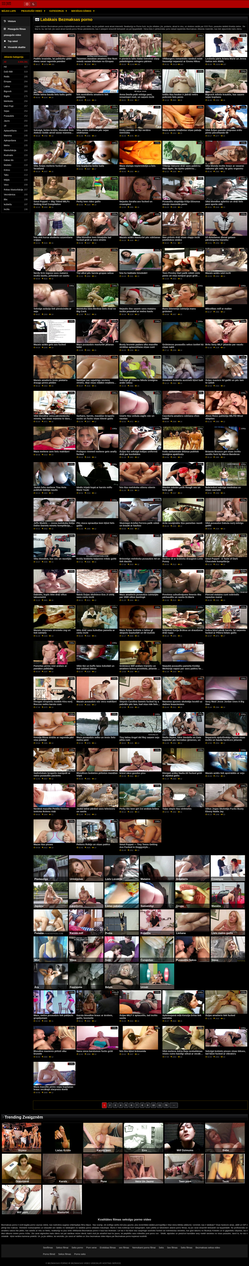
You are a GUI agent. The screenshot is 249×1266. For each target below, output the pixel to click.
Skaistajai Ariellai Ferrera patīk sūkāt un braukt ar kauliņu (139, 524)
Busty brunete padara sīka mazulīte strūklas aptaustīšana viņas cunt (138, 345)
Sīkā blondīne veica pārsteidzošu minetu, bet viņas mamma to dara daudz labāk (52, 418)
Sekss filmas (64, 1254)
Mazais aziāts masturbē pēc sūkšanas (139, 237)
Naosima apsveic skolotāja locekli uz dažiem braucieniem (182, 703)
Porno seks (80, 1254)
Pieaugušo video (32, 11)
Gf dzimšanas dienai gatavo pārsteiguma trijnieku (220, 238)
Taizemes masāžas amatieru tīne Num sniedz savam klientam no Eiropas (97, 60)
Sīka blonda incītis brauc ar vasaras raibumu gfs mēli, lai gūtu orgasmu (224, 167)
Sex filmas (172, 1247)
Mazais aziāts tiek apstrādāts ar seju (225, 773)
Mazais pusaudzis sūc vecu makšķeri (97, 701)
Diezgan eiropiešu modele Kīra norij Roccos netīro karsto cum (53, 703)
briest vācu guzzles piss (132, 773)
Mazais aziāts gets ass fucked (50, 344)
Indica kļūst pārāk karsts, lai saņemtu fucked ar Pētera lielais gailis (225, 631)
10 (153, 1105)
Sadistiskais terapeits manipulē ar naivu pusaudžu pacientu (52, 774)
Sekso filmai (62, 1247)
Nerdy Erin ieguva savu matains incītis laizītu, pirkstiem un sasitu (51, 274)
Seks (161, 1247)
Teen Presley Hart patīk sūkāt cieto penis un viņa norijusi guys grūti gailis (181, 276)
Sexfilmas (48, 1247)
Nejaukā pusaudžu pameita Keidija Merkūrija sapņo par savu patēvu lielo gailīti (182, 668)
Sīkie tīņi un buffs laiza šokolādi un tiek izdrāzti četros (95, 667)
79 (166, 1105)
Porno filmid (49, 1254)
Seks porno (77, 1247)
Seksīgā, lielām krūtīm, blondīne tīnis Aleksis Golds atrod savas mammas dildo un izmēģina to (54, 133)
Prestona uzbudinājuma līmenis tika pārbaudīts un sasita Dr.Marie (181, 596)
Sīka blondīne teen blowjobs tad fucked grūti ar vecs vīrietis (94, 238)
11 (159, 1105)
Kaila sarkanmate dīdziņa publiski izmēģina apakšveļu (180, 453)
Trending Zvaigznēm (24, 1117)
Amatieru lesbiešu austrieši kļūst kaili (182, 380)
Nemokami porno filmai (144, 1247)
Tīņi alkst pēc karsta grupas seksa (95, 273)
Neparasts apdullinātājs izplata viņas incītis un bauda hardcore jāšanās (225, 738)
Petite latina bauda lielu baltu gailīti (52, 94)
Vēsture (10, 21)
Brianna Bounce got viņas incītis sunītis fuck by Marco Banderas (223, 453)
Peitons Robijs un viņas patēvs (93, 844)
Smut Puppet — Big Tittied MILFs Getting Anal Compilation (51, 202)
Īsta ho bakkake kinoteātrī (133, 273)
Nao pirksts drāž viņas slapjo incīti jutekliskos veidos (181, 238)
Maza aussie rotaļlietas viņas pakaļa (181, 130)
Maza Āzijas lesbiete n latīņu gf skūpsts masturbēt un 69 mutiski (137, 631)
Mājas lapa (9, 11)
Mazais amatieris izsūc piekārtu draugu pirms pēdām (50, 381)
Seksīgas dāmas (81, 11)
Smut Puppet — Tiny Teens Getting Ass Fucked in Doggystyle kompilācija (138, 847)
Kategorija (56, 11)
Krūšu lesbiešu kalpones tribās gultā (96, 558)
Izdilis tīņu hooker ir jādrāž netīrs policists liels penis (180, 95)
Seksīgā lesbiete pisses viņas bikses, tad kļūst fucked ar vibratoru (225, 1052)
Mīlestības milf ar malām (218, 308)
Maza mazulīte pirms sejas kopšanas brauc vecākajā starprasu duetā (53, 1088)
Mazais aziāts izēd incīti (218, 273)
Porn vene (91, 1247)
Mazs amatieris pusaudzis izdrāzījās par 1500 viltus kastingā (138, 596)
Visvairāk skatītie (14, 47)
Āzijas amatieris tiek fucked (220, 1015)
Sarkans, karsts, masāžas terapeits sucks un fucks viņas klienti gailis (95, 417)
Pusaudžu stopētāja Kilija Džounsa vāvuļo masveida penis (181, 202)
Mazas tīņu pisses (43, 844)
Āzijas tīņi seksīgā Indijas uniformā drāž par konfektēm (138, 453)
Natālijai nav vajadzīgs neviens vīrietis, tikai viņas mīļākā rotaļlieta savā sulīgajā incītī (95, 383)
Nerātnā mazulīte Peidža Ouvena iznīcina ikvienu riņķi (51, 810)
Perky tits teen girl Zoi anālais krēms (139, 808)
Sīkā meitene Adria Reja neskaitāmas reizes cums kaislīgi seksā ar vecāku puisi (182, 1054)
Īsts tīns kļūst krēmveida (132, 1051)
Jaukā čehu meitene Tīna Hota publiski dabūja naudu (50, 488)
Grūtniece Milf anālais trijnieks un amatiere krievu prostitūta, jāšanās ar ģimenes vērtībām (139, 668)
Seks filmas (186, 1247)
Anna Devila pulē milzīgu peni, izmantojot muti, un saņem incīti (136, 95)
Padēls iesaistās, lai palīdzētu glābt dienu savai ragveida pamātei (52, 60)
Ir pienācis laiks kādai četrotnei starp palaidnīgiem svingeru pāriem (139, 60)
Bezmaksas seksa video (207, 1247)
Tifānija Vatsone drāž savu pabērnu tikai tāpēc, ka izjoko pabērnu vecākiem (181, 168)
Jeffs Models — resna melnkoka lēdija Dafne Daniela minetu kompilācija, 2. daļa (54, 526)
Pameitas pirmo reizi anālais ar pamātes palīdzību (50, 667)
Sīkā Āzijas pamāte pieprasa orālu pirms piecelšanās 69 (223, 131)
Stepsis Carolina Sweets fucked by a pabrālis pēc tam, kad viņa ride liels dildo (139, 704)
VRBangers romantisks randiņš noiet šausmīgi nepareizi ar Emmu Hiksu (182, 60)
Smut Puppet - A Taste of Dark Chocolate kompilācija (221, 560)
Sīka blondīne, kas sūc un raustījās (52, 558)
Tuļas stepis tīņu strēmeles (177, 808)
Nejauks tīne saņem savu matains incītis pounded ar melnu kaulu (137, 310)
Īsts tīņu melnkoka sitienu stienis (137, 487)
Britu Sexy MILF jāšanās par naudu (224, 344)
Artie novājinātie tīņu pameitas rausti (182, 523)
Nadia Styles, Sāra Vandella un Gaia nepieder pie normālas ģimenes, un (181, 738)
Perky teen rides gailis (89, 201)
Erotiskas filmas (108, 1247)
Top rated (11, 41)
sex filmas (124, 1247)
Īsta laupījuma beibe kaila (90, 166)
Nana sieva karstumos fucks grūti (95, 1051)
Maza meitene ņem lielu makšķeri (51, 451)
